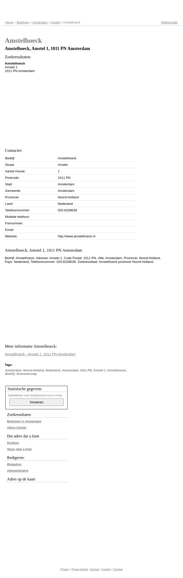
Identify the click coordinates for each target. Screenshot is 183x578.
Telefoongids (169, 22)
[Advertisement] (64, 109)
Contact (118, 569)
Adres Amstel (16, 427)
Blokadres (14, 464)
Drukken (13, 443)
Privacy (64, 569)
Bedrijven (23, 22)
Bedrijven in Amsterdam (24, 421)
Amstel (55, 22)
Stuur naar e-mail (19, 449)
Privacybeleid (80, 569)
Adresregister (169, 5)
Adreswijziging (17, 470)
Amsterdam (39, 22)
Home (9, 22)
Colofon (106, 569)
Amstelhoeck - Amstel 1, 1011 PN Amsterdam (40, 354)
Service (94, 569)
